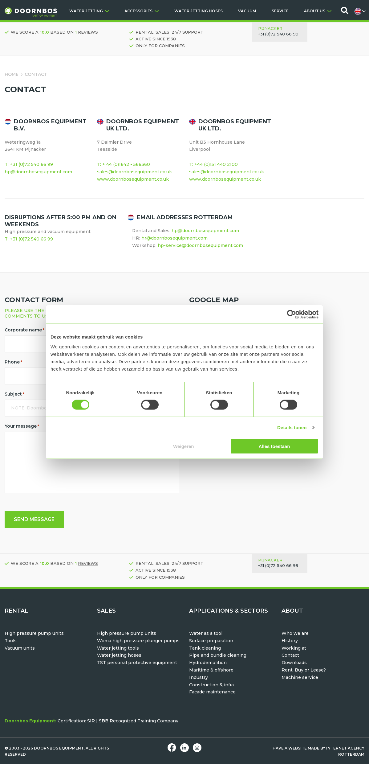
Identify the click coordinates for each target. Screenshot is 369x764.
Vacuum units (20, 648)
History (290, 640)
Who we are (295, 633)
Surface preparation (211, 640)
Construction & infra (211, 685)
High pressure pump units (34, 633)
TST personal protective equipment (137, 662)
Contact (290, 655)
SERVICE (280, 11)
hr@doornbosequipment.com (174, 238)
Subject (14, 394)
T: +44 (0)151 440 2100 (213, 164)
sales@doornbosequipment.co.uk (134, 172)
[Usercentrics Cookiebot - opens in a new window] (291, 314)
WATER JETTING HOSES (198, 11)
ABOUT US (317, 11)
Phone (13, 362)
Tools (11, 640)
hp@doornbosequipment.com (38, 172)
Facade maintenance (212, 692)
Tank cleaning (205, 648)
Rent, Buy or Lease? (304, 670)
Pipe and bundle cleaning (217, 655)
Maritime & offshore (211, 670)
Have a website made (296, 748)
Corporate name (24, 330)
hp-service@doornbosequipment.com (200, 245)
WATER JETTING (89, 11)
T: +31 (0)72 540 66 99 (29, 164)
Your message (22, 426)
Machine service (300, 677)
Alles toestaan (274, 446)
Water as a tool (205, 633)
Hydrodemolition (208, 662)
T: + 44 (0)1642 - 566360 (123, 164)
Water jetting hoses (119, 655)
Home (11, 74)
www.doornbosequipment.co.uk (133, 179)
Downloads (294, 662)
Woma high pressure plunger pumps (138, 640)
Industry (198, 677)
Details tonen (291, 427)
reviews (88, 32)
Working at (294, 648)
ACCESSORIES (141, 11)
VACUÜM (247, 11)
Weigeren (183, 446)
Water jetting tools (118, 648)
